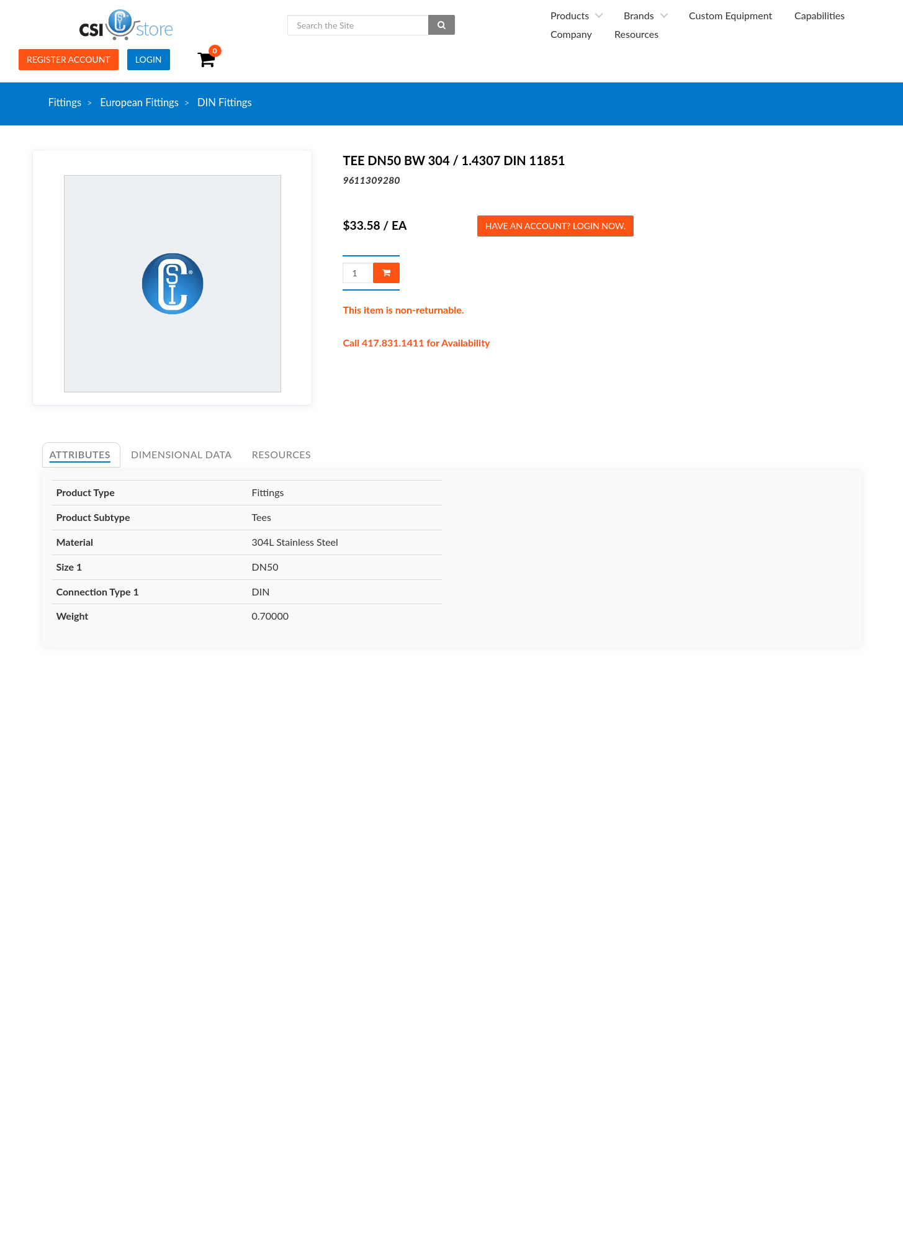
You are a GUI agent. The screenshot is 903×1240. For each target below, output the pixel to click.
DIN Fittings (224, 102)
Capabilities (819, 15)
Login (148, 59)
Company (571, 34)
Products (569, 15)
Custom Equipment (730, 15)
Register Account (68, 59)
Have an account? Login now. (555, 225)
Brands (639, 15)
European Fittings (139, 102)
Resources (636, 34)
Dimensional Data (181, 454)
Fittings (65, 102)
